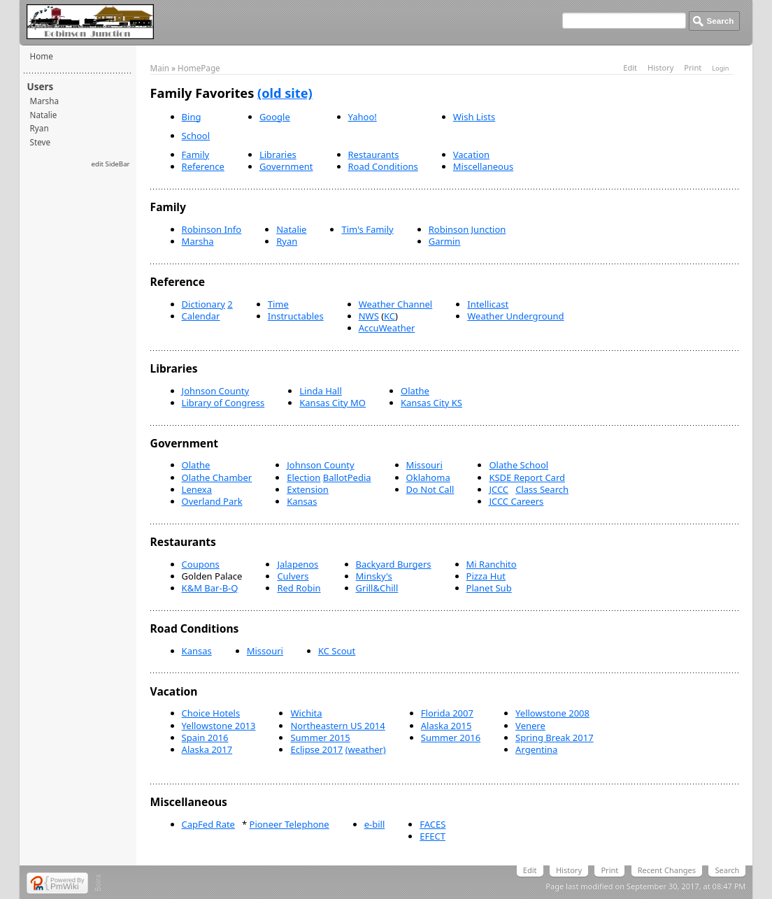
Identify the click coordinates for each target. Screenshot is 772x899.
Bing (191, 116)
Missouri (424, 465)
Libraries (277, 154)
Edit (630, 67)
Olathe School (518, 465)
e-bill (374, 824)
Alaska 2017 (207, 749)
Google (274, 116)
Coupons (201, 564)
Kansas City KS (431, 402)
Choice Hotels (211, 713)
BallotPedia (347, 477)
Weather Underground (515, 316)
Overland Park (212, 501)
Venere (530, 725)
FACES (432, 824)
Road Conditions (383, 166)
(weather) (365, 749)
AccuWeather (387, 328)
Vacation (471, 154)
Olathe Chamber (217, 477)
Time (278, 304)
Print (692, 67)
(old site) (285, 93)
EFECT (432, 836)
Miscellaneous (483, 166)
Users (40, 86)
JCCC (498, 489)
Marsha (44, 100)
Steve (40, 142)
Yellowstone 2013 (219, 725)
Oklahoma (428, 477)
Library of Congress (223, 402)
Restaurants (373, 154)
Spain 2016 (205, 737)
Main (159, 67)
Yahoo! (362, 116)
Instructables (296, 316)
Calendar (201, 316)
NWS (369, 316)
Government (286, 166)
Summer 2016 (450, 737)
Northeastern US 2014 (337, 725)
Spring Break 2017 (554, 737)
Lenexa (197, 489)
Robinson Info (212, 229)
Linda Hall (320, 390)
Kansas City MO (332, 402)
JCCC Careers (516, 501)
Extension (308, 489)
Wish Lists (474, 116)
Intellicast (487, 304)
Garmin (445, 241)
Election (303, 477)
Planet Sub (489, 588)
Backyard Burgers (393, 564)
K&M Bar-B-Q (210, 588)
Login (720, 68)
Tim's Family (367, 229)
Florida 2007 (447, 713)
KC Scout (336, 651)
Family (196, 154)
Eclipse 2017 (316, 749)
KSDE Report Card (527, 477)
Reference (203, 166)
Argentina (536, 749)
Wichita (306, 713)
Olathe (415, 390)
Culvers (292, 576)
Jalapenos (297, 564)
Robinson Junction (467, 229)
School (196, 135)
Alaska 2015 (446, 725)
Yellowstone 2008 (552, 713)
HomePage (199, 67)
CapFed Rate (208, 824)
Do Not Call (430, 489)
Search (727, 870)
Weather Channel (396, 304)
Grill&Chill (377, 588)
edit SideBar (111, 163)
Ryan (39, 128)
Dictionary (203, 304)
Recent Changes (667, 870)
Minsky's (374, 576)
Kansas (302, 501)
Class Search (542, 489)
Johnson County (215, 390)
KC (389, 316)
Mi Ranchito (491, 564)
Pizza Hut (486, 576)
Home (41, 56)
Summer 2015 (320, 737)
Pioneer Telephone (289, 824)
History (660, 67)
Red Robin (298, 588)
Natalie (43, 114)
